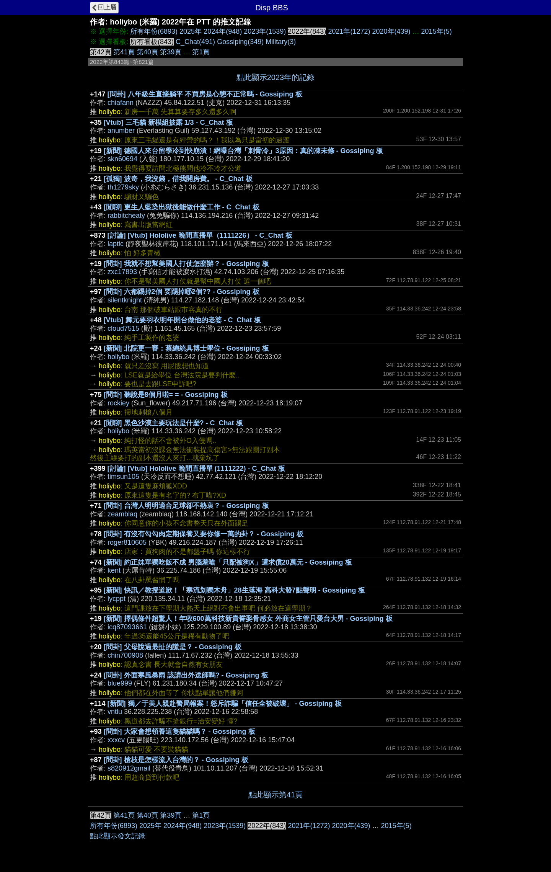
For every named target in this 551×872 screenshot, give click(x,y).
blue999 (120, 683)
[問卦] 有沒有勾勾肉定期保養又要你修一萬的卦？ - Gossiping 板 (203, 534)
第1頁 (201, 52)
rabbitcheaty (126, 215)
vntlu (115, 711)
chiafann (121, 102)
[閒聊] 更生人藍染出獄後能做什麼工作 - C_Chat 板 (181, 207)
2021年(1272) (349, 31)
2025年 (190, 31)
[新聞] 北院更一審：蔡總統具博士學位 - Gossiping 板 (186, 348)
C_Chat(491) (195, 42)
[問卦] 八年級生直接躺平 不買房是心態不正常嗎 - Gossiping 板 (205, 94)
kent (114, 570)
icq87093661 (127, 627)
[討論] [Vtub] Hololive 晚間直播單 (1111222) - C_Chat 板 (196, 468)
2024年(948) (223, 31)
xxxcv (116, 740)
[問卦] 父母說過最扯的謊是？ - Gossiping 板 (172, 647)
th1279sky (123, 187)
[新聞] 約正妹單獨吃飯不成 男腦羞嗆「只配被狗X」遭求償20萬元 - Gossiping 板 (228, 562)
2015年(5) (436, 31)
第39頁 (170, 52)
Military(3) (281, 42)
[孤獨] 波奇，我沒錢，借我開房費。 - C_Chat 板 (178, 179)
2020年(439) (391, 31)
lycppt (117, 599)
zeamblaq (122, 514)
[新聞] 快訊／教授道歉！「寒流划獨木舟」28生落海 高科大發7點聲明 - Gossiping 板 (234, 590)
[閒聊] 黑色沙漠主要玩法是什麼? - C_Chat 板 (173, 423)
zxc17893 (122, 272)
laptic (116, 244)
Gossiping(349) (240, 42)
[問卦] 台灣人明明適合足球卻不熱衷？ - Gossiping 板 (186, 505)
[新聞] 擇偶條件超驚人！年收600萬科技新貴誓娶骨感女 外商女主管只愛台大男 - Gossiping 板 (248, 618)
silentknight (125, 300)
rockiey (118, 403)
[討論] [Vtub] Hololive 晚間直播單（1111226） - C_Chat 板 (200, 235)
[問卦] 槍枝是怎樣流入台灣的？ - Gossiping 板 (176, 760)
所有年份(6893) (154, 31)
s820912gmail (129, 768)
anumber (121, 130)
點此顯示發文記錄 (117, 836)
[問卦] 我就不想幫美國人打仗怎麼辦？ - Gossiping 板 (186, 264)
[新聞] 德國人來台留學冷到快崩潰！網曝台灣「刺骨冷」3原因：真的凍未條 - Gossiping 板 (243, 151)
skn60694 (122, 159)
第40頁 (147, 52)
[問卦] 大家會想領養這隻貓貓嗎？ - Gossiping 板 (179, 731)
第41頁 (124, 52)
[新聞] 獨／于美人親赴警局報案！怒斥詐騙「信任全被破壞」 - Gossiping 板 (225, 703)
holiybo (118, 357)
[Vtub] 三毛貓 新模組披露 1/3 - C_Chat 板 (168, 122)
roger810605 (127, 542)
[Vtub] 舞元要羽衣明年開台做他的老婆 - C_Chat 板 (182, 320)
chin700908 (125, 655)
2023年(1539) (265, 31)
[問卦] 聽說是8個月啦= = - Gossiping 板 (166, 394)
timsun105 (123, 476)
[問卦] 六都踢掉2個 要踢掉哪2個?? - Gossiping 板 (181, 292)
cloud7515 (123, 328)
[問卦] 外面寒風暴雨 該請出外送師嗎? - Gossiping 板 (186, 675)
